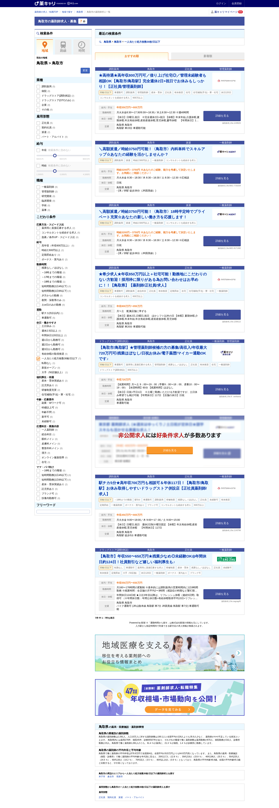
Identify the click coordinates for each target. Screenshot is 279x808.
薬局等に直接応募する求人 (58, 227)
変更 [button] (85, 70)
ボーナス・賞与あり (54, 259)
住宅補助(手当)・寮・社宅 (57, 394)
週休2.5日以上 (51, 330)
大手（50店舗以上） (54, 372)
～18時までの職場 (53, 281)
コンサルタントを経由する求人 (60, 232)
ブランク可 (49, 493)
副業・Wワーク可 (53, 402)
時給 (56, 165)
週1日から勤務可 (52, 339)
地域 (44, 46)
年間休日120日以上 (54, 335)
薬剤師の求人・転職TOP (46, 12)
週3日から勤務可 (52, 349)
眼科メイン (49, 439)
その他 (47, 109)
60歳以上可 (49, 407)
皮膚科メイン (50, 443)
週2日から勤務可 (52, 344)
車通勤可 (48, 317)
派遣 (45, 132)
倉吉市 (110, 776)
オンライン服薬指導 (54, 457)
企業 (45, 104)
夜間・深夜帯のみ (53, 300)
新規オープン (50, 367)
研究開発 (48, 196)
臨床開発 (48, 200)
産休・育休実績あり (54, 380)
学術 (45, 205)
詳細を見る (222, 115)
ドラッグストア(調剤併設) (57, 95)
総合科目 (48, 434)
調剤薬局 (48, 86)
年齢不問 (48, 412)
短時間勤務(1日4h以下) (56, 286)
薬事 (45, 210)
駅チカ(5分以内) (52, 313)
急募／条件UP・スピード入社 (59, 237)
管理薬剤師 (49, 191)
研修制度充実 (50, 389)
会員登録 (237, 3)
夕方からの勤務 (52, 295)
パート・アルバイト (54, 136)
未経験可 (48, 421)
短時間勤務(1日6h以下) (56, 290)
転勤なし (48, 363)
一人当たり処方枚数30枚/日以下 (61, 358)
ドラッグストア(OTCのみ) (57, 100)
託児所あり (49, 385)
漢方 (45, 452)
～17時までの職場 (53, 277)
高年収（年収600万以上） (57, 245)
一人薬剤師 (49, 429)
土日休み (48, 326)
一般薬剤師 (49, 186)
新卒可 (47, 416)
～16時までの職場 (53, 272)
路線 (63, 46)
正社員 (47, 122)
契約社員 (48, 127)
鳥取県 (80, 12)
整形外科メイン (52, 448)
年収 (56, 150)
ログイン (221, 3)
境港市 (119, 776)
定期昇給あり (50, 254)
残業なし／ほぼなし (54, 267)
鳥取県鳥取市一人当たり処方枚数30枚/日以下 (129, 41)
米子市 (102, 776)
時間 (81, 46)
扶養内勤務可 (50, 498)
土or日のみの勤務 (53, 304)
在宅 (45, 462)
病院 (45, 91)
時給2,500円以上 (52, 250)
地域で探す (67, 12)
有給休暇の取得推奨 (54, 353)
